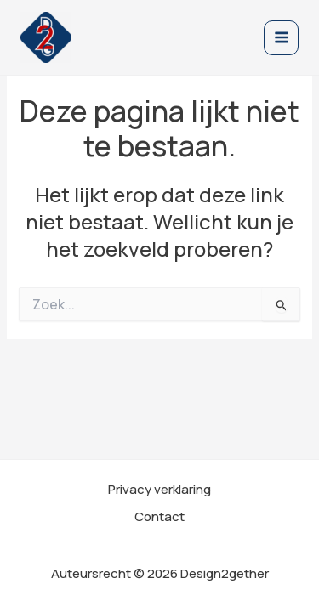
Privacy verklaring (159, 489)
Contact (159, 516)
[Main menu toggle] (281, 37)
